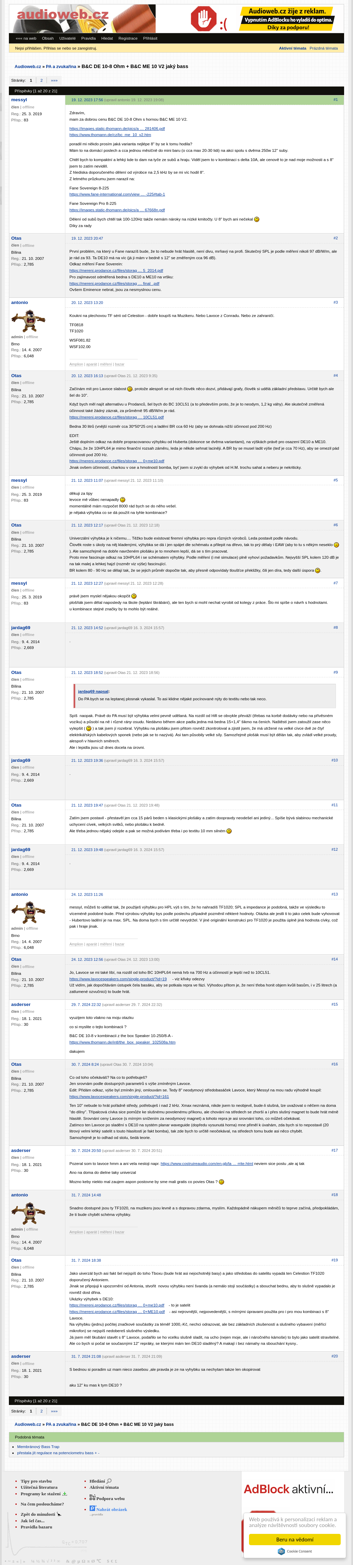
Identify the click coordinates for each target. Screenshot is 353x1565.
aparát (91, 364)
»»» (54, 80)
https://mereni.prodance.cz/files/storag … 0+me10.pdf (116, 461)
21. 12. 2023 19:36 (87, 760)
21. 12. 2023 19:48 (87, 850)
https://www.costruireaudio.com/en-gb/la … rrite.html (207, 1163)
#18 (334, 1195)
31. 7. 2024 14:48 (86, 1195)
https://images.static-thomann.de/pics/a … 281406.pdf (117, 128)
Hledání (97, 1481)
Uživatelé (67, 38)
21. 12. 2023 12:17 (87, 525)
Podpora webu (107, 1498)
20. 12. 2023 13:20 (87, 303)
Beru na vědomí (295, 1539)
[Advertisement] (250, 18)
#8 (336, 627)
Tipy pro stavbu (36, 1481)
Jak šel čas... (32, 1520)
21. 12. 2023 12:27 (87, 583)
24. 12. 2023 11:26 (87, 894)
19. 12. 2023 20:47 (87, 238)
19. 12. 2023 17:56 (87, 100)
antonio (19, 302)
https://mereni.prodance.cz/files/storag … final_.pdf (114, 283)
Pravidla (88, 38)
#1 (336, 99)
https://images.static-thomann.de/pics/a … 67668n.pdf (117, 210)
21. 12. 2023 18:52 (87, 673)
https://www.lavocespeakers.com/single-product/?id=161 (119, 1096)
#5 (336, 480)
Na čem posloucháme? (42, 1504)
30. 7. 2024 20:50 (86, 1151)
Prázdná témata (324, 48)
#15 (334, 1004)
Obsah (48, 38)
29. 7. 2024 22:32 (86, 1005)
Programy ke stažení (41, 1493)
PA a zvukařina (61, 66)
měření (106, 364)
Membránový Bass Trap (38, 1446)
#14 (334, 959)
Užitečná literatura (39, 1487)
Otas (16, 238)
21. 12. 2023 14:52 (87, 628)
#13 (334, 894)
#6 (336, 525)
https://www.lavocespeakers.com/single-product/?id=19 (118, 979)
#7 (336, 583)
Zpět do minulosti (38, 1514)
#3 (336, 302)
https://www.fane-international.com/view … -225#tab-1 (117, 194)
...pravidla (96, 1514)
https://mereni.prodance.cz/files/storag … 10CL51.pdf (116, 417)
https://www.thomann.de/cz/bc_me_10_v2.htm (110, 134)
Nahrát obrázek (108, 1509)
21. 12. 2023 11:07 (87, 480)
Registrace (128, 38)
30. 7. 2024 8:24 (85, 1064)
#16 (334, 1064)
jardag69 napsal (93, 691)
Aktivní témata (104, 1487)
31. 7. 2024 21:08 (86, 1356)
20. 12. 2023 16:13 (87, 376)
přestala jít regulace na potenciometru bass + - (58, 1452)
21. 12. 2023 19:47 (87, 805)
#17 (334, 1150)
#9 (336, 672)
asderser (21, 1004)
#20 (334, 1356)
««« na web (26, 38)
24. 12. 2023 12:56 (87, 959)
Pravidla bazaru (36, 1526)
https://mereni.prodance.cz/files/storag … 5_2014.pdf (116, 270)
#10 (334, 760)
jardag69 (20, 627)
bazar (120, 364)
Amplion (76, 364)
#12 (334, 849)
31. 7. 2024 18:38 (86, 1260)
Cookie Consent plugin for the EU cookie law (295, 1551)
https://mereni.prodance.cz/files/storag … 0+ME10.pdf (117, 1311)
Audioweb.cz (28, 66)
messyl (19, 99)
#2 (336, 238)
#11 (334, 805)
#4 (336, 375)
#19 (334, 1260)
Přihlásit (150, 38)
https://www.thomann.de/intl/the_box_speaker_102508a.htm (122, 1042)
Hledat (107, 38)
